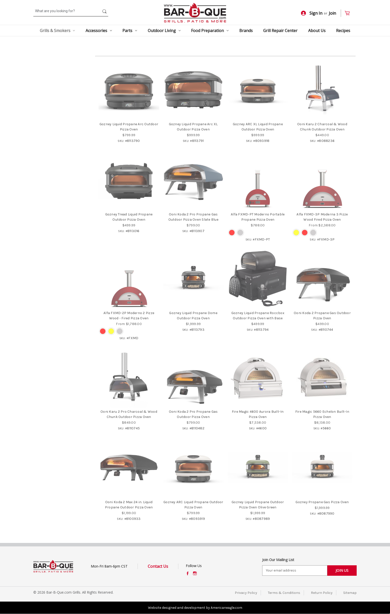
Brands (246, 30)
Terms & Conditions (284, 593)
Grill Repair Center (280, 30)
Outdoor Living (164, 30)
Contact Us (158, 566)
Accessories (99, 30)
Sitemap (350, 593)
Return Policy (322, 593)
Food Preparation (210, 30)
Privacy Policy (246, 593)
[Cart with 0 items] (349, 13)
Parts (129, 30)
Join (332, 13)
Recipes (343, 30)
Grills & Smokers (57, 30)
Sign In (311, 13)
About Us (317, 30)
